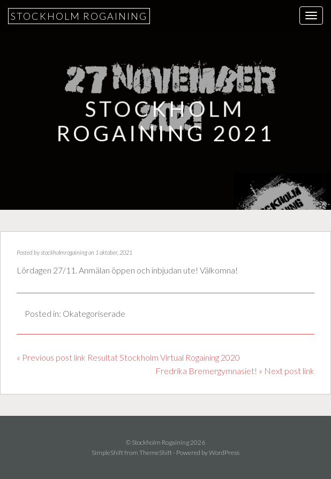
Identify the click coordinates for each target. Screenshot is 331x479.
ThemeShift (155, 452)
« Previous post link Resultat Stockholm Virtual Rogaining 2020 (128, 357)
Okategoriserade (94, 313)
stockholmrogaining (64, 252)
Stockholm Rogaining (79, 16)
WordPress (224, 452)
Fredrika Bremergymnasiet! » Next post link (234, 371)
